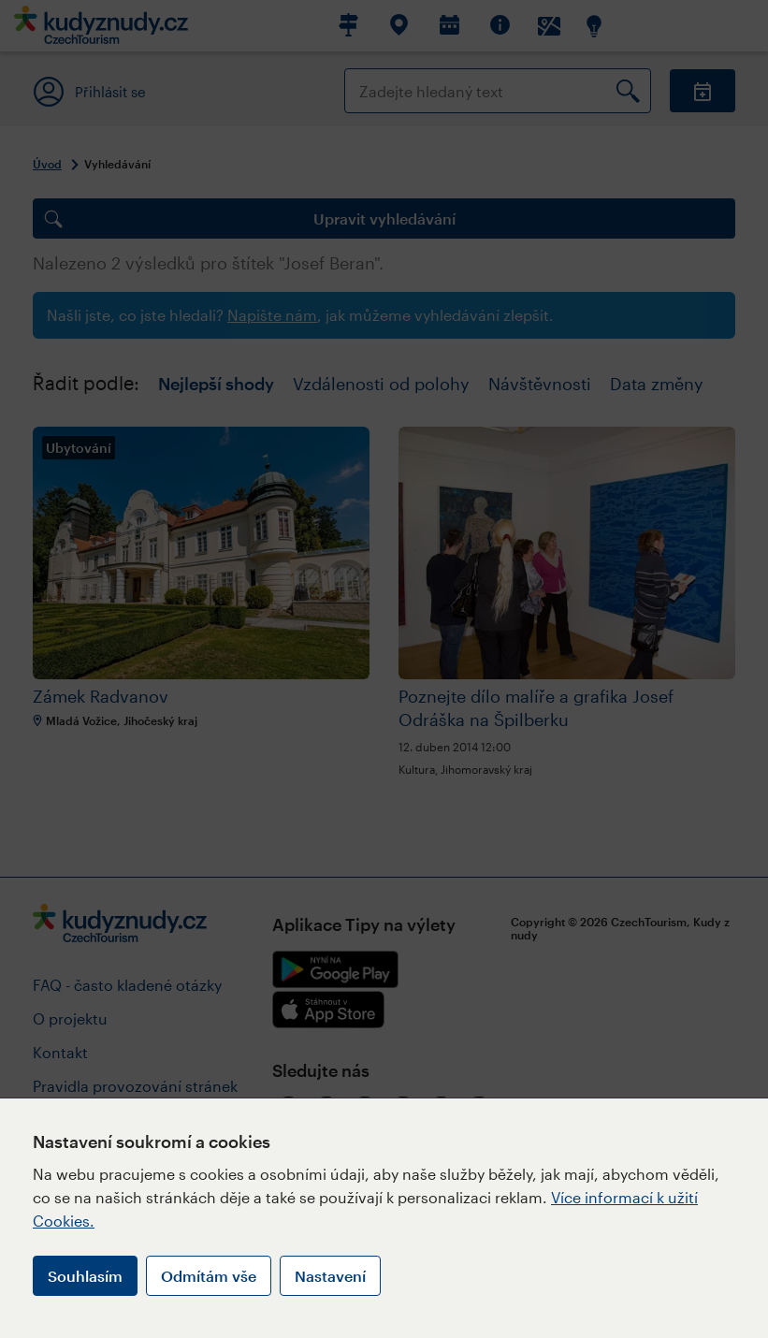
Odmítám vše (208, 1276)
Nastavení (330, 1276)
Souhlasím (85, 1276)
